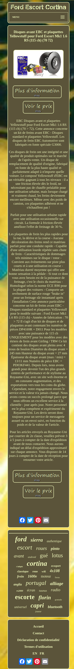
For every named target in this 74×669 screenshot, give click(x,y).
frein (20, 576)
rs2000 (19, 590)
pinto (55, 548)
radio (55, 589)
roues (41, 548)
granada (58, 599)
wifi (44, 571)
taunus (43, 590)
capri (37, 605)
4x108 (55, 571)
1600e (32, 576)
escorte (25, 597)
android (32, 556)
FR (42, 653)
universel (20, 607)
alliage (56, 583)
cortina (37, 563)
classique (23, 571)
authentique (54, 541)
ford (21, 539)
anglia (18, 584)
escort (24, 547)
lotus (57, 555)
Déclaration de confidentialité (38, 640)
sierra (37, 540)
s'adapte (19, 566)
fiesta (57, 577)
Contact (38, 633)
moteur (46, 576)
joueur (38, 611)
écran (31, 590)
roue (35, 571)
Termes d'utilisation (38, 647)
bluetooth (55, 607)
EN (35, 653)
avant (19, 555)
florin (44, 598)
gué (44, 555)
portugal (36, 582)
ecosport (56, 565)
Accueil (38, 626)
